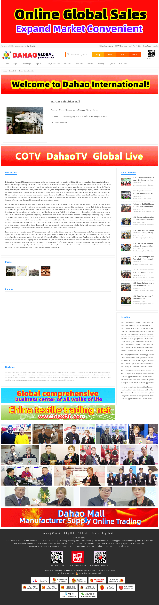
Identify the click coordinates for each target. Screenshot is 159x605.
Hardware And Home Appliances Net (52, 543)
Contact (56, 533)
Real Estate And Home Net (24, 543)
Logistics (112, 64)
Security (101, 64)
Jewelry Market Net (145, 541)
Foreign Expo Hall (53, 64)
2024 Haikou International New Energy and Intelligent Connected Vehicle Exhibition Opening (137, 326)
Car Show (90, 64)
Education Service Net (38, 546)
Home (7, 64)
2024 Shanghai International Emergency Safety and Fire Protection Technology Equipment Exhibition (137, 367)
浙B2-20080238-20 (67, 573)
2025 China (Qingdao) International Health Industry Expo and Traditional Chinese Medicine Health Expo (137, 364)
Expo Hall (38, 64)
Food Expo (79, 64)
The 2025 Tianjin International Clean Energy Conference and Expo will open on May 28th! (137, 334)
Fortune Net (86, 541)
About (46, 533)
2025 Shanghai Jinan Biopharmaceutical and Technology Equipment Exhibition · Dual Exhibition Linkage (137, 374)
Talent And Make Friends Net (108, 543)
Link (65, 533)
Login (27, 46)
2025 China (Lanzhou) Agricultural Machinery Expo (137, 328)
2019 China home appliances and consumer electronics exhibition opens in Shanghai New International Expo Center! (137, 348)
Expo (15, 64)
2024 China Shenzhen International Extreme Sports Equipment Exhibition (137, 371)
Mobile (155, 46)
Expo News (147, 46)
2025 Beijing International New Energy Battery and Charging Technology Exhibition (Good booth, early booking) (137, 355)
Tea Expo (67, 64)
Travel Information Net (85, 546)
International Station (48, 541)
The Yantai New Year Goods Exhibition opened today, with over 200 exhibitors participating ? (137, 380)
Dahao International (106, 46)
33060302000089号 (94, 573)
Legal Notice (108, 533)
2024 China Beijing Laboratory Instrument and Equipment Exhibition (137, 323)
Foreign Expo (26, 64)
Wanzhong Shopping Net (69, 541)
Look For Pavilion (135, 46)
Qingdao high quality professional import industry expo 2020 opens (137, 342)
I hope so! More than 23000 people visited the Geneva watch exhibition (137, 358)
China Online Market (13, 541)
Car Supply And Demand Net (122, 541)
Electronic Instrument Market (82, 543)
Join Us (95, 533)
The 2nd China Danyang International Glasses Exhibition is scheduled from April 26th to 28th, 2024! (137, 339)
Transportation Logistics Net (61, 546)
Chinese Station (30, 541)
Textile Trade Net (101, 541)
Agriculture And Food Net (133, 543)
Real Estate (123, 64)
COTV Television (121, 46)
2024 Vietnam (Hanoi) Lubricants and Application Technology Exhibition (137, 393)
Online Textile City (104, 546)
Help (72, 533)
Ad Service (83, 533)
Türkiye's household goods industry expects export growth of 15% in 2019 (137, 350)
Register (33, 46)
